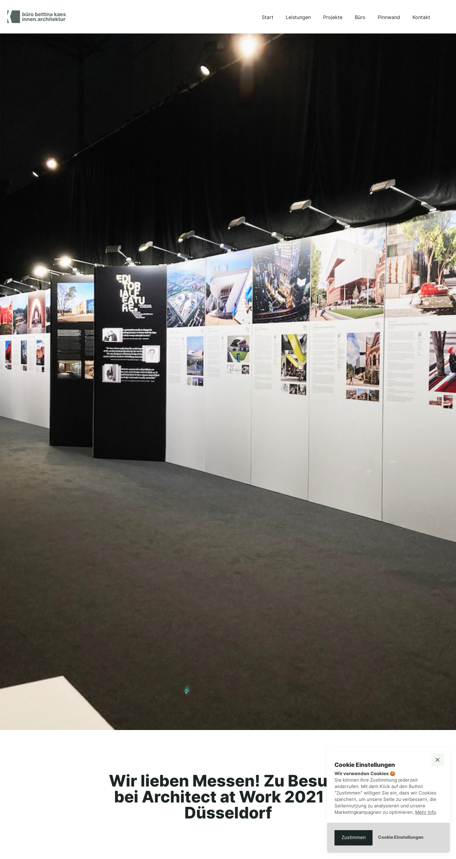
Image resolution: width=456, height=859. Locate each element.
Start (267, 17)
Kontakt (421, 17)
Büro (360, 17)
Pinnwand (389, 17)
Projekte (332, 17)
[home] (36, 16)
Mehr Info (425, 812)
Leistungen (298, 17)
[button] (437, 760)
